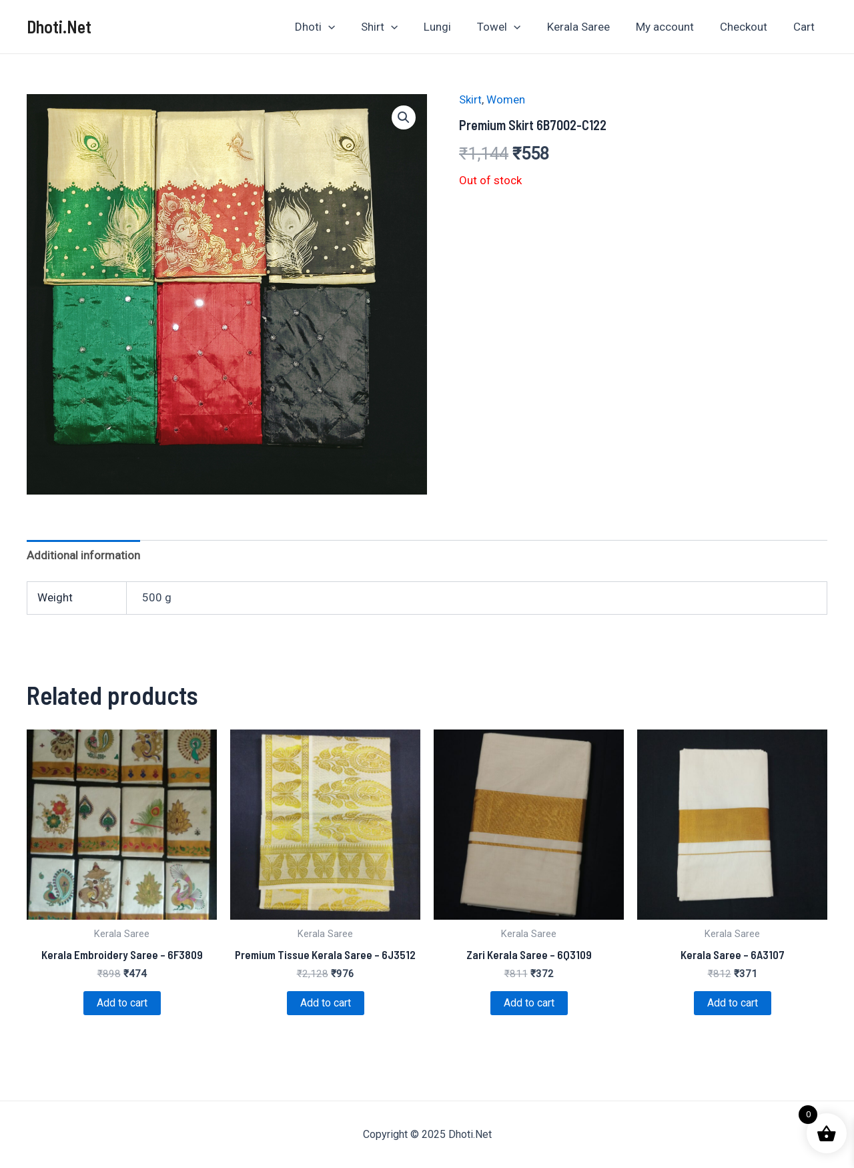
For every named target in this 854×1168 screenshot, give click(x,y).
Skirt (470, 99)
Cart (805, 26)
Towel (514, 26)
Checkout (748, 26)
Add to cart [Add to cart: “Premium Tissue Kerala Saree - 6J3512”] (325, 1002)
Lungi (456, 26)
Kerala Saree (589, 26)
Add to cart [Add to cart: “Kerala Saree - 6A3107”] (732, 1002)
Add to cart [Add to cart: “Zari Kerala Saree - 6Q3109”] (529, 1002)
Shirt (401, 26)
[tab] (83, 555)
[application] (353, 26)
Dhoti (340, 26)
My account (673, 26)
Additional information (83, 555)
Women (505, 99)
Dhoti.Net (59, 26)
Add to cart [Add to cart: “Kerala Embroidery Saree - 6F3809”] (122, 1002)
